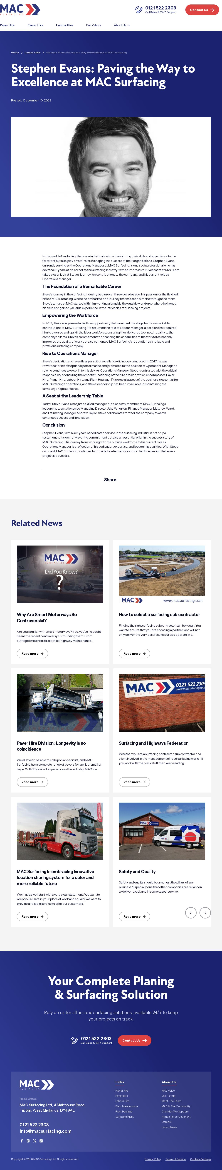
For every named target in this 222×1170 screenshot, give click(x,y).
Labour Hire (64, 25)
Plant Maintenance (126, 1106)
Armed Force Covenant (176, 1117)
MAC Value (168, 1090)
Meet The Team (171, 1101)
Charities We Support (175, 1111)
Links (119, 1082)
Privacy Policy (153, 1159)
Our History (169, 1096)
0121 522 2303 (34, 1124)
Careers (167, 1122)
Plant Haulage (123, 1111)
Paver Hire (7, 25)
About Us (169, 1082)
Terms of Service (175, 1159)
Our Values (93, 25)
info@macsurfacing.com (45, 1131)
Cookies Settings (200, 1159)
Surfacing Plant (124, 1117)
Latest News (169, 1127)
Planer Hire (35, 25)
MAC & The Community (176, 1106)
